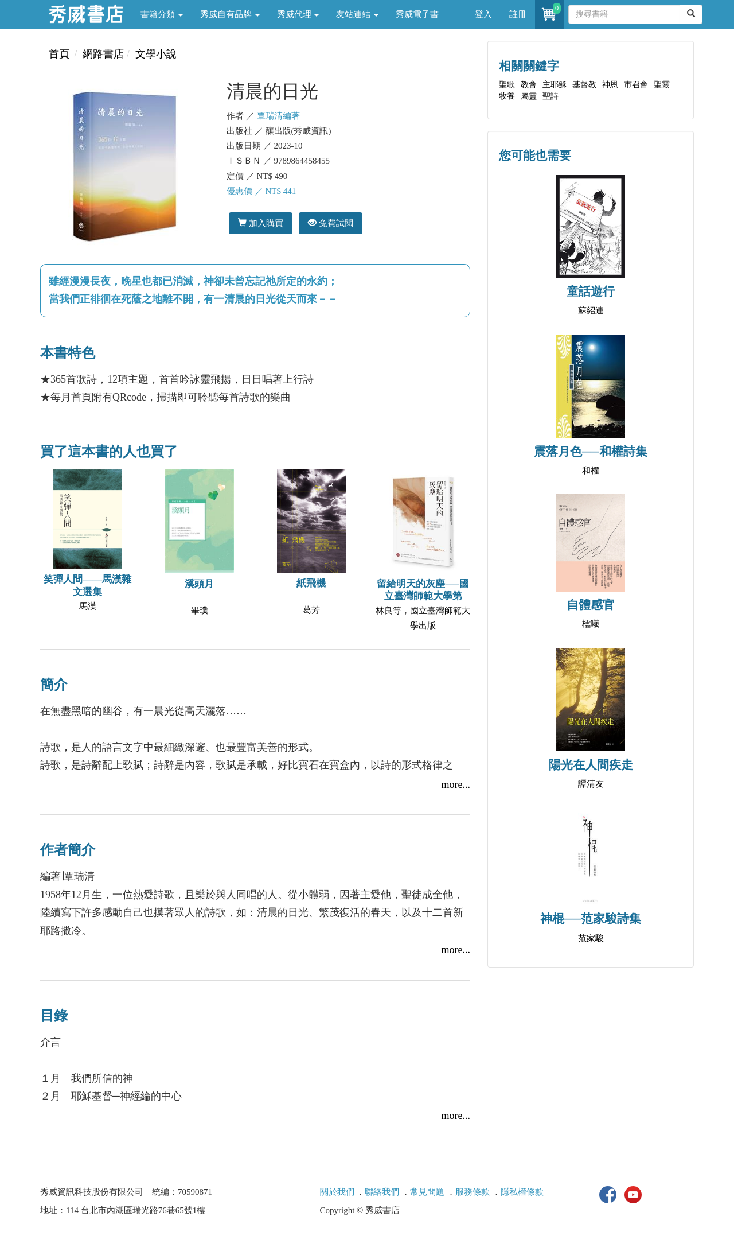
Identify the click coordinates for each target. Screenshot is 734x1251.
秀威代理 (298, 14)
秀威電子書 (417, 14)
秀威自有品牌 (230, 14)
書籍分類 (161, 14)
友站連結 (357, 14)
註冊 (517, 14)
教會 (529, 84)
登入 (483, 14)
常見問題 (427, 1191)
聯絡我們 (382, 1191)
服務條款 (472, 1191)
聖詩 (550, 96)
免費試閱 (330, 223)
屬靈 (529, 96)
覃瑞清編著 (278, 116)
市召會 (636, 84)
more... (456, 784)
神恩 (610, 84)
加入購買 (260, 223)
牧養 (507, 96)
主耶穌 (554, 84)
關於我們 (337, 1191)
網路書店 (103, 54)
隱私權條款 (522, 1191)
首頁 (59, 54)
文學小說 (156, 54)
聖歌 (507, 84)
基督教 (584, 84)
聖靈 (662, 84)
